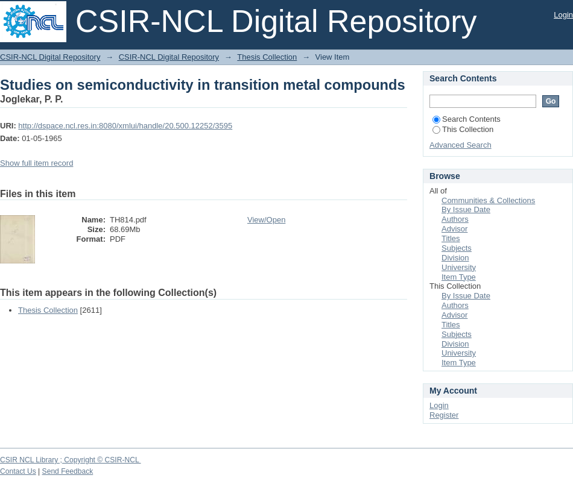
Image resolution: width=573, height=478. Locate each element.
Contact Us (18, 471)
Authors (455, 219)
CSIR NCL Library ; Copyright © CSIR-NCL (70, 460)
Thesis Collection (267, 56)
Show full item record (36, 163)
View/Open (266, 219)
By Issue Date (466, 209)
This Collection (462, 129)
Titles (451, 238)
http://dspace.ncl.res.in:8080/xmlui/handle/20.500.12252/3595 (125, 125)
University (459, 267)
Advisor (454, 228)
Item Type (459, 276)
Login (563, 14)
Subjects (457, 248)
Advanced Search (460, 144)
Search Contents (466, 119)
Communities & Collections (488, 200)
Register (443, 415)
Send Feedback (67, 471)
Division (455, 257)
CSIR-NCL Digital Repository (50, 56)
